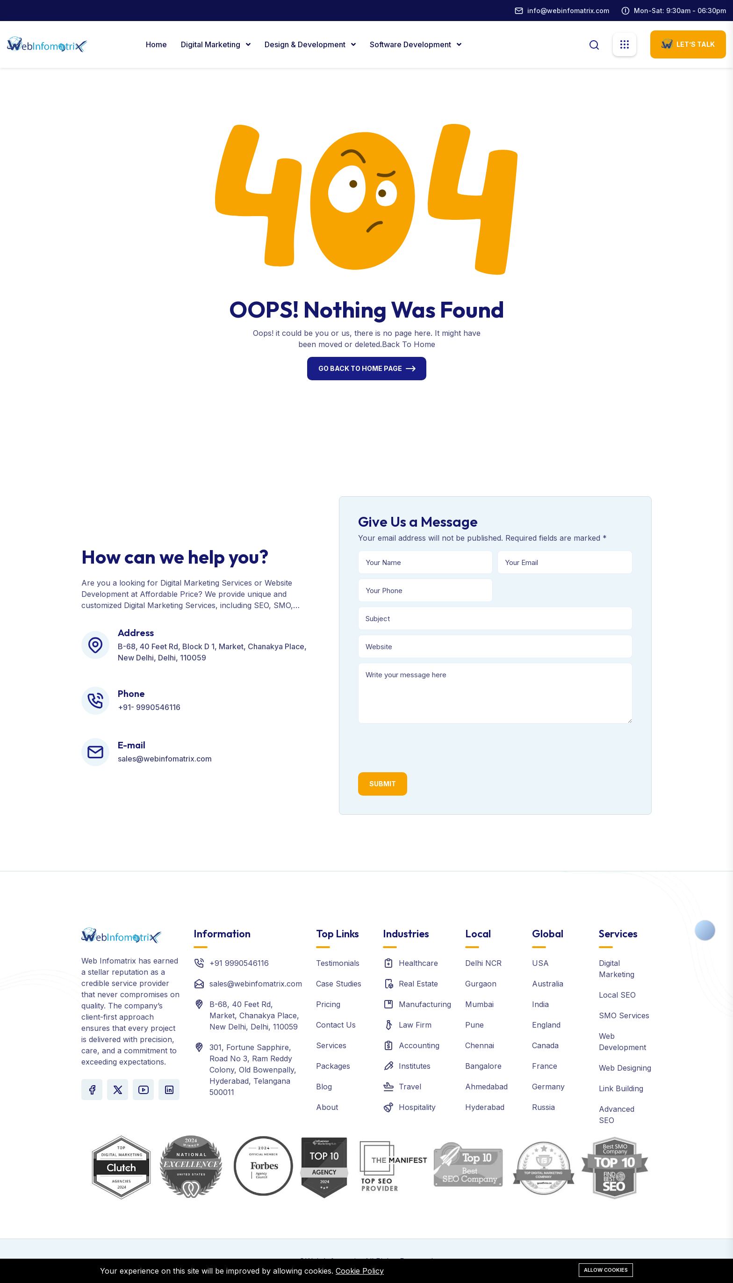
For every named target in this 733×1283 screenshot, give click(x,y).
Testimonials (337, 963)
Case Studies (338, 983)
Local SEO (617, 995)
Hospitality (417, 1107)
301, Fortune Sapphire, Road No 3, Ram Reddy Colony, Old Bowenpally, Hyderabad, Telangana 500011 (252, 1070)
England (546, 1024)
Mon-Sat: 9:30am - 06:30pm (680, 10)
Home (156, 44)
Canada (545, 1045)
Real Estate (418, 983)
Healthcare (418, 963)
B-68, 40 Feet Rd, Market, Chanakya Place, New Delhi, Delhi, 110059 (254, 1015)
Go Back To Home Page (360, 368)
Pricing (328, 1004)
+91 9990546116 (239, 963)
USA (540, 963)
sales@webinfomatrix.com (255, 983)
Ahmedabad (486, 1086)
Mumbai (479, 1004)
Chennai (479, 1045)
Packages (333, 1066)
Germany (548, 1086)
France (544, 1066)
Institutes (415, 1066)
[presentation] (429, 746)
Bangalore (483, 1066)
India (540, 1004)
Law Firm (415, 1024)
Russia (543, 1107)
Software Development (411, 44)
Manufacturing (425, 1004)
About (327, 1107)
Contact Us (336, 1024)
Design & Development (306, 44)
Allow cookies (606, 1270)
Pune (474, 1024)
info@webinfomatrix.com (568, 10)
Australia (547, 983)
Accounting (419, 1045)
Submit (382, 784)
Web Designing (625, 1068)
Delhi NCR (483, 963)
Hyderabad (484, 1107)
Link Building (621, 1088)
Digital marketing (211, 44)
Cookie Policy (360, 1271)
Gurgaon (480, 983)
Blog (324, 1086)
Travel (410, 1086)
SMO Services (624, 1015)
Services (331, 1045)
